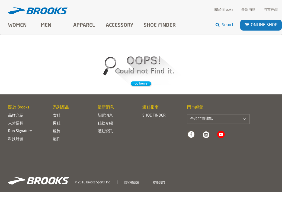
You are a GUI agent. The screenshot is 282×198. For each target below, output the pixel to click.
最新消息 (248, 10)
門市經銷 (271, 10)
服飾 (56, 131)
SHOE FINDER (160, 25)
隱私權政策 (131, 182)
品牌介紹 (15, 115)
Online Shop (261, 25)
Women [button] (17, 25)
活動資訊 (105, 131)
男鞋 (56, 123)
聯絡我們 (159, 182)
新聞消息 (105, 115)
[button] (247, 25)
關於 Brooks (223, 10)
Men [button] (46, 25)
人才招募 (15, 123)
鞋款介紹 (105, 123)
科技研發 (15, 139)
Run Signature (20, 131)
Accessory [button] (119, 25)
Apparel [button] (84, 25)
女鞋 (56, 115)
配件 (56, 139)
